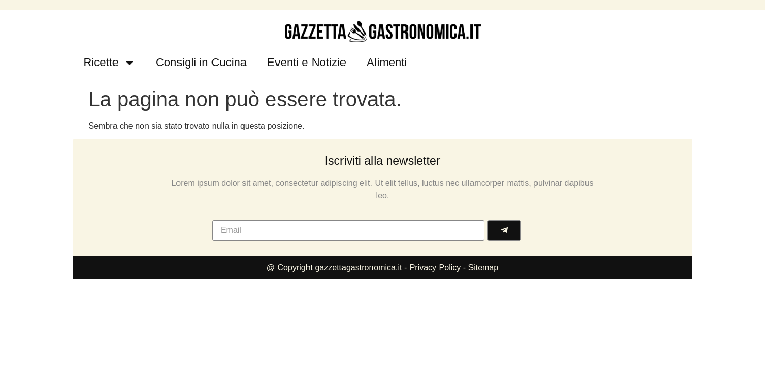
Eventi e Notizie (306, 62)
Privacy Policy (436, 267)
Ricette (109, 62)
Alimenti (387, 62)
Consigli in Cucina (201, 62)
